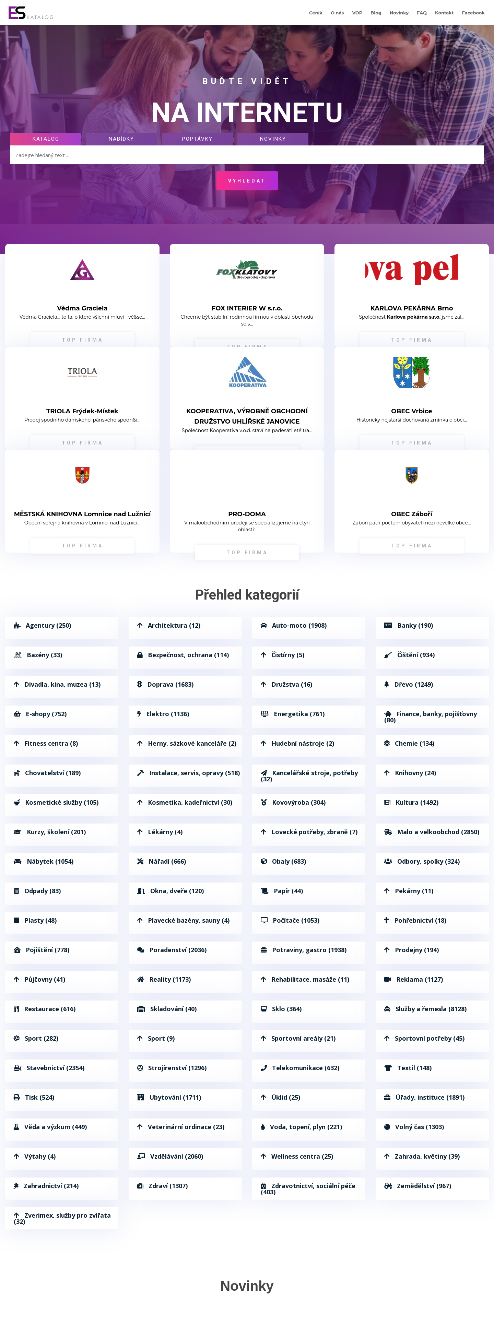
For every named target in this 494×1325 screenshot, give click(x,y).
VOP (357, 12)
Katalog (46, 139)
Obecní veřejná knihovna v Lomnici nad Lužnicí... (82, 523)
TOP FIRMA (82, 340)
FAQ (422, 12)
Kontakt (444, 12)
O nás (337, 12)
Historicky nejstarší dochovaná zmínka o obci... (411, 420)
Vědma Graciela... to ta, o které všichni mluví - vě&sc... (82, 317)
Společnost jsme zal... (411, 317)
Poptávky (197, 139)
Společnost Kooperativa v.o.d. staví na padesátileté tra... (247, 430)
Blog (375, 12)
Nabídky (121, 139)
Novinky (399, 12)
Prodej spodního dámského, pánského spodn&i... (82, 420)
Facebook (473, 12)
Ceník (315, 12)
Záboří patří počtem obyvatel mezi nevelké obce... (412, 523)
